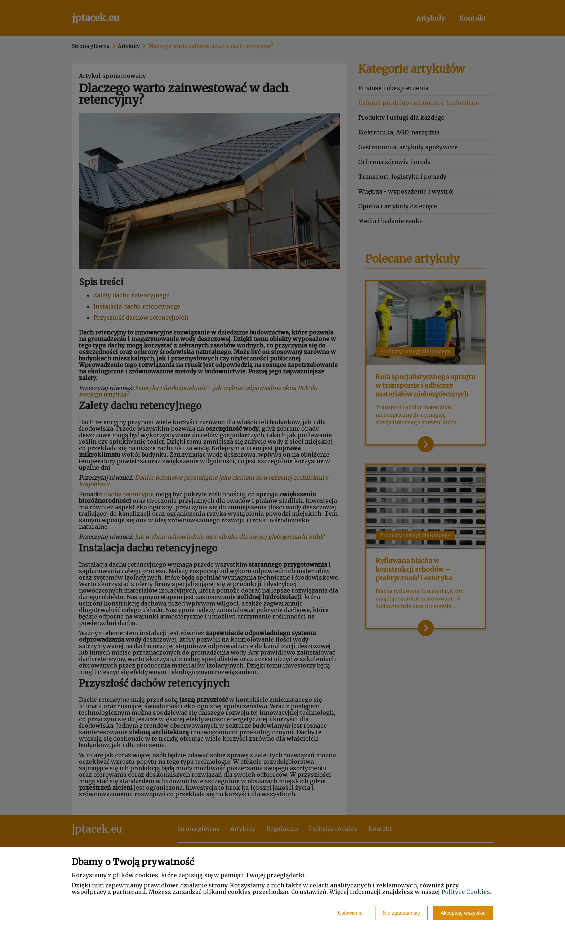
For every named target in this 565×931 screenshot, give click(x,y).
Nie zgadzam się (401, 913)
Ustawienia (350, 913)
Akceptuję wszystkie (463, 913)
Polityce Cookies (465, 891)
